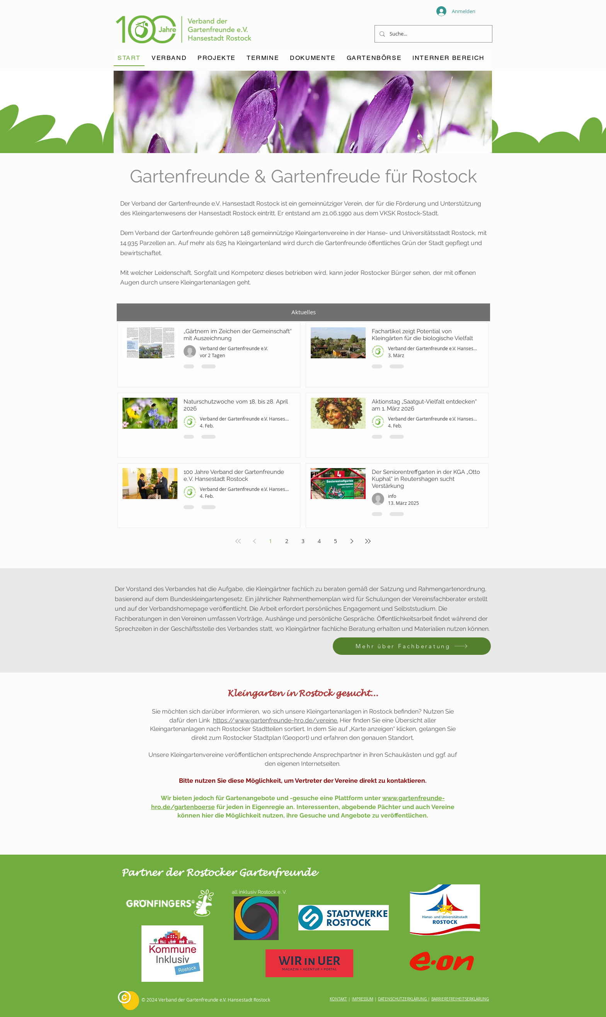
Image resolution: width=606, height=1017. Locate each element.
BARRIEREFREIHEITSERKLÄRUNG (460, 999)
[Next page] (352, 541)
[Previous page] (254, 541)
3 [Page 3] (303, 541)
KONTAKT (338, 999)
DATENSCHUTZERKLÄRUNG (402, 999)
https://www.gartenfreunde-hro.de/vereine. (275, 720)
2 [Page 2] (286, 541)
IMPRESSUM (362, 999)
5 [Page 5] (335, 541)
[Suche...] (433, 34)
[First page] (238, 541)
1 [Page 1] (270, 541)
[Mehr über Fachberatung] (412, 646)
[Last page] (368, 541)
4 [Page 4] (319, 541)
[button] (263, 58)
